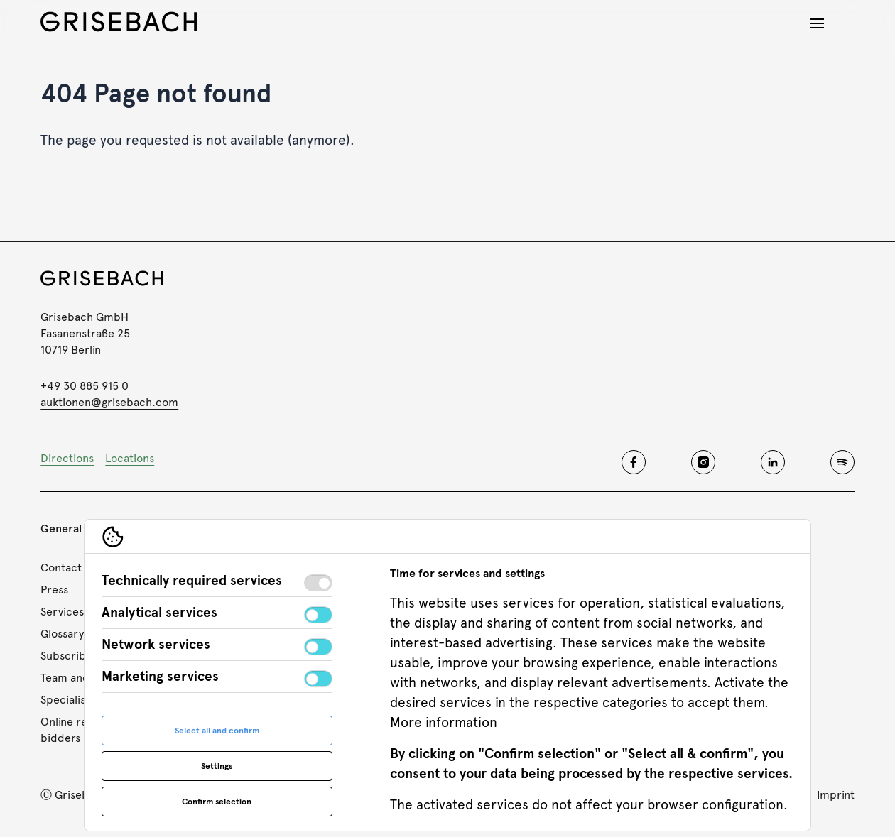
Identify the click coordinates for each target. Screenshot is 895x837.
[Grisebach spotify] (842, 462)
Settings (216, 766)
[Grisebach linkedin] (773, 462)
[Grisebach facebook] (634, 462)
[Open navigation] (816, 23)
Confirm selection (216, 801)
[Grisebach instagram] (703, 462)
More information (443, 722)
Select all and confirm (217, 730)
